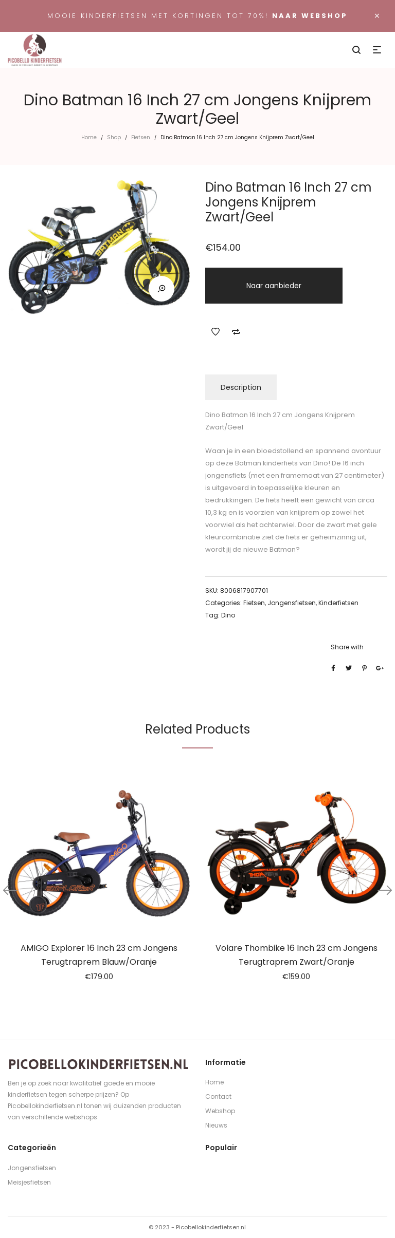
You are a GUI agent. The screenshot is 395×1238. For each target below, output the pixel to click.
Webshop (220, 1110)
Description (241, 387)
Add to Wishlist (215, 332)
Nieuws (216, 1125)
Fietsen (140, 137)
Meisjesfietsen (29, 1182)
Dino (228, 615)
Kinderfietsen (338, 602)
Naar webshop (310, 16)
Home (89, 137)
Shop (114, 137)
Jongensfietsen (291, 602)
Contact (218, 1096)
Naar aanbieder (273, 285)
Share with (347, 647)
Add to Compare (236, 332)
